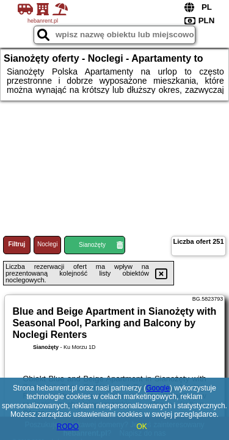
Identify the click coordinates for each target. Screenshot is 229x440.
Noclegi (47, 244)
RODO (68, 426)
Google (158, 388)
